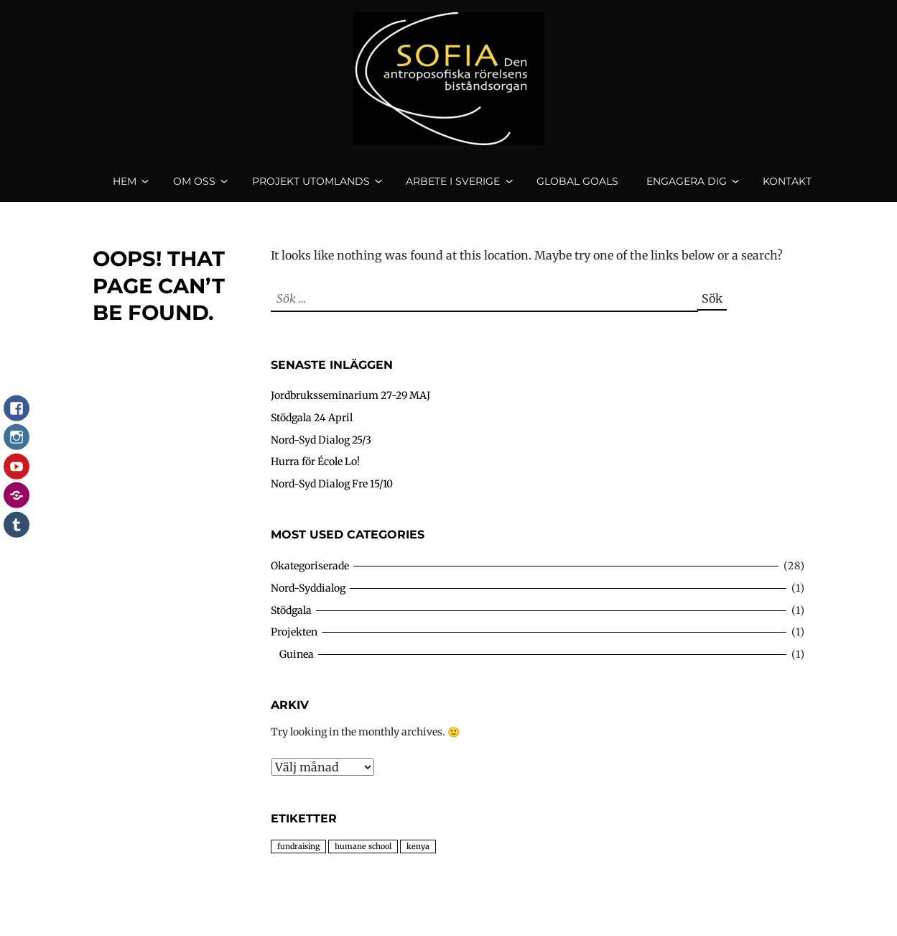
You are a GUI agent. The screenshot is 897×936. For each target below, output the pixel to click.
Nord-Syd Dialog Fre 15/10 (332, 495)
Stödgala (291, 621)
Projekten (294, 644)
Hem (124, 186)
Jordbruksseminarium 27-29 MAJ (350, 407)
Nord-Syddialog (308, 599)
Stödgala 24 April (312, 429)
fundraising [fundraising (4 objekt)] (298, 858)
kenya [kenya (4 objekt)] (417, 858)
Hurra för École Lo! (315, 473)
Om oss (194, 186)
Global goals (577, 186)
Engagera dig (686, 186)
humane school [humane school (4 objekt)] (363, 858)
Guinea (296, 665)
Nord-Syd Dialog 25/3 (321, 451)
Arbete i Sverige (453, 186)
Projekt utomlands (311, 186)
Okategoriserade (310, 578)
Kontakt (787, 186)
